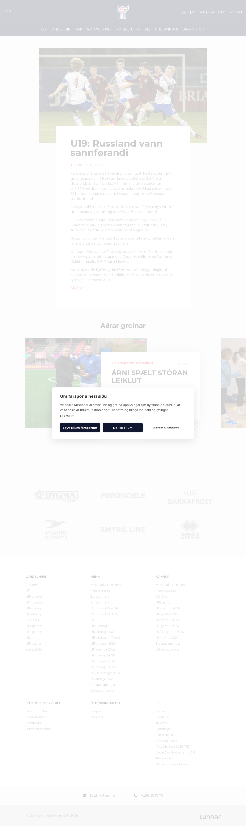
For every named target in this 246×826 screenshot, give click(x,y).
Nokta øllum (123, 428)
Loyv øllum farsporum (80, 428)
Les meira (67, 415)
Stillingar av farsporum (166, 427)
